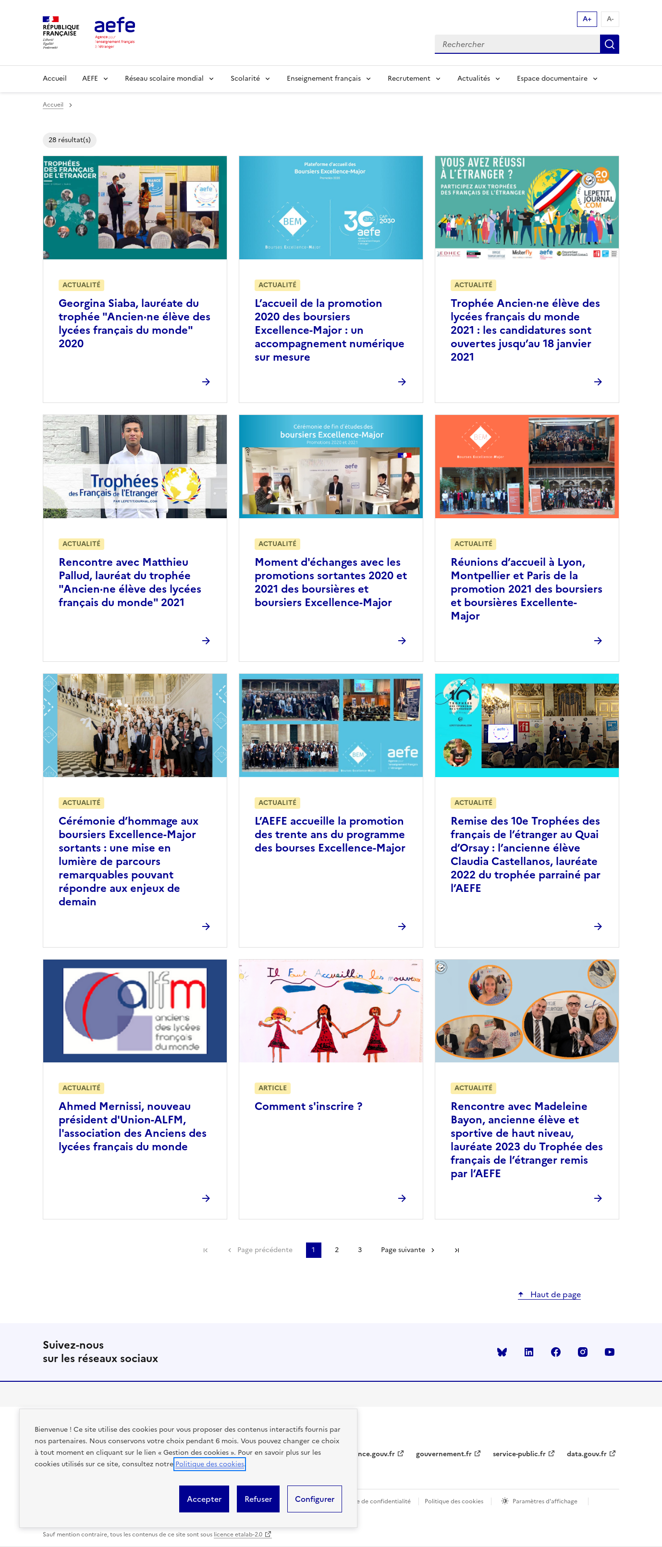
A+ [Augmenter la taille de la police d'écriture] (587, 19)
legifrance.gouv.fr (366, 1454)
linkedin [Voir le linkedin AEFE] (529, 1352)
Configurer (314, 1499)
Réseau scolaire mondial (164, 78)
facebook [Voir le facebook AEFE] (555, 1352)
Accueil (55, 78)
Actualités (473, 78)
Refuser (258, 1499)
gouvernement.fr (444, 1454)
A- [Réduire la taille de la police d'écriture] (610, 19)
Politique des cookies (209, 1464)
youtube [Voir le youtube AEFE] (609, 1352)
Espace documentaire (552, 78)
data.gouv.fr (587, 1454)
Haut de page (554, 1294)
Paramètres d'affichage (545, 1501)
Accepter (204, 1499)
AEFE (90, 78)
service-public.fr (519, 1454)
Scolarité (245, 78)
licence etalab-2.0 (238, 1534)
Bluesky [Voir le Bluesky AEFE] (502, 1352)
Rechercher (609, 44)
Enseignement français (324, 78)
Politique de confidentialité (373, 1501)
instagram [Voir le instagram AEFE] (582, 1352)
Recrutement (409, 78)
